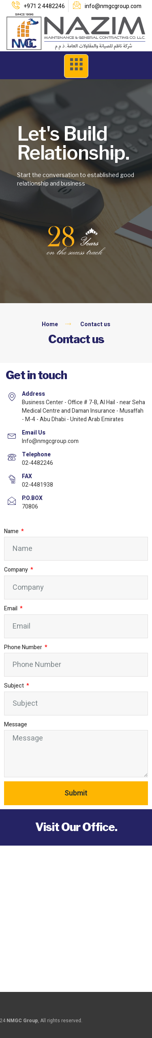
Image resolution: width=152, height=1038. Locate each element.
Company (16, 569)
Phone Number (23, 647)
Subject (14, 685)
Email (11, 608)
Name (12, 531)
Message (15, 724)
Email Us (33, 432)
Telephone (36, 454)
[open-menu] (76, 66)
